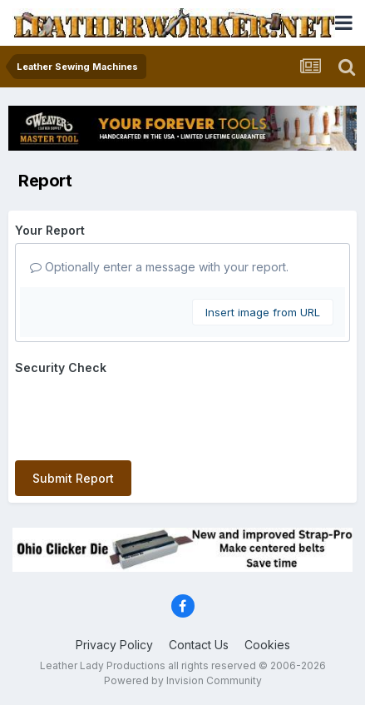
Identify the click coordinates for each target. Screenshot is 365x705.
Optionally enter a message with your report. (159, 267)
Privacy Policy (114, 645)
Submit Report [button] (73, 478)
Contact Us (199, 645)
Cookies (267, 645)
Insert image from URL (262, 312)
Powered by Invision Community (183, 680)
